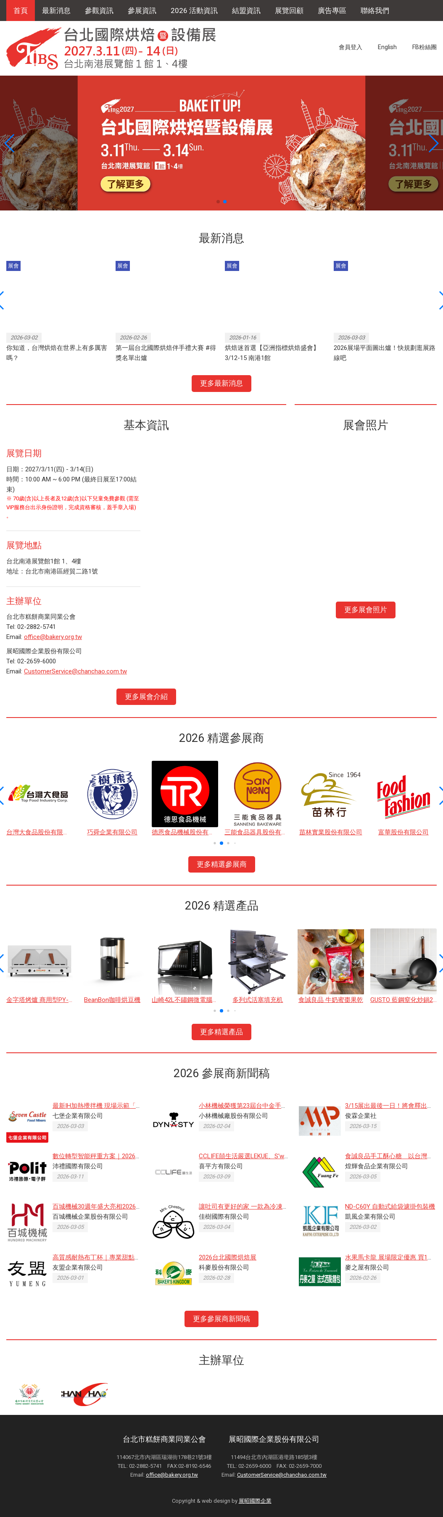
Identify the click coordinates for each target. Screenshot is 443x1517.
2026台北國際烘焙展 (227, 1257)
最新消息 (56, 10)
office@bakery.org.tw (53, 637)
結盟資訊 (246, 10)
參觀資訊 (99, 10)
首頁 (20, 10)
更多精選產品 (221, 1032)
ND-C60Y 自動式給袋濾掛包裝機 (390, 1206)
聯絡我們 (375, 10)
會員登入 (350, 47)
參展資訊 (142, 10)
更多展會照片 (365, 609)
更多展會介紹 (146, 696)
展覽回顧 (289, 10)
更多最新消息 (221, 383)
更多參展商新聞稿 (221, 1319)
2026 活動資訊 (194, 10)
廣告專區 (332, 10)
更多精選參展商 (222, 864)
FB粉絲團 (424, 47)
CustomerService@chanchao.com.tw (75, 671)
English (387, 47)
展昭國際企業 (255, 1501)
